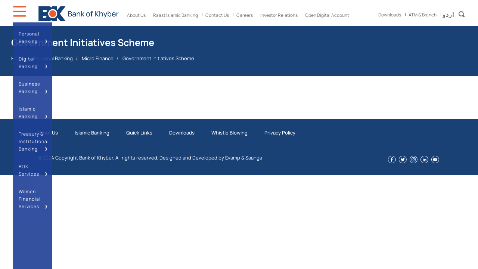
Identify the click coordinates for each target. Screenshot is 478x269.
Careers (244, 15)
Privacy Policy (279, 132)
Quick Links (139, 132)
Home (18, 58)
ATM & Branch (423, 15)
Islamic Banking (92, 132)
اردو (448, 14)
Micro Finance (98, 58)
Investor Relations (279, 15)
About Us (136, 15)
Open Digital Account (327, 15)
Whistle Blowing (229, 132)
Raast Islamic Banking (175, 15)
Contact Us (217, 15)
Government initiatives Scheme (158, 58)
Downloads (389, 15)
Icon (20, 11)
